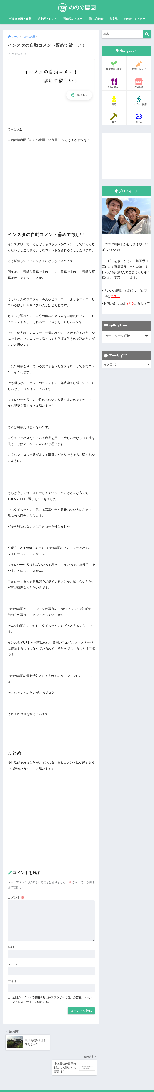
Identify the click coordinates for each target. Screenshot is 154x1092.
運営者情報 (37, 1081)
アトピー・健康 (139, 101)
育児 (114, 18)
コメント (16, 897)
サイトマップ (86, 1081)
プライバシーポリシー (61, 1081)
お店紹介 (96, 18)
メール (14, 964)
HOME (77, 1073)
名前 (13, 947)
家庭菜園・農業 (20, 18)
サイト (12, 981)
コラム (139, 118)
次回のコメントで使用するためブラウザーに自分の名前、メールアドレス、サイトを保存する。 (52, 999)
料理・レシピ (47, 18)
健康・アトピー (134, 18)
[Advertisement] (51, 114)
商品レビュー (72, 18)
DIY (114, 118)
